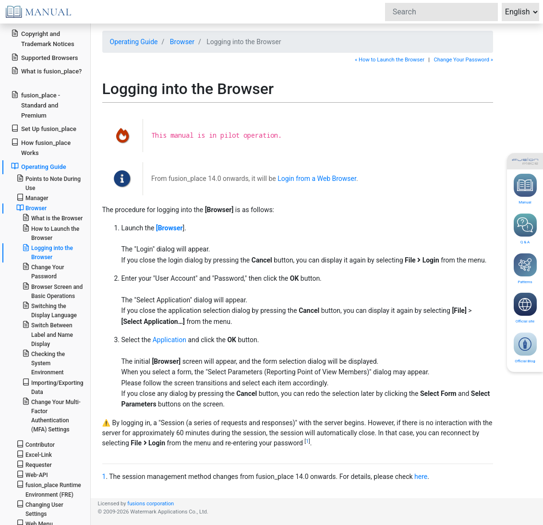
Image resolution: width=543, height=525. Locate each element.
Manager (32, 197)
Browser (182, 42)
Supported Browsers (44, 57)
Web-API (32, 474)
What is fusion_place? (46, 71)
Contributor (35, 444)
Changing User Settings (39, 508)
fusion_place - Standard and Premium (35, 105)
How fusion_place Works (41, 147)
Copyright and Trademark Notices (42, 38)
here (420, 476)
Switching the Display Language (49, 310)
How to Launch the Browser (50, 232)
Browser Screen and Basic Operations (52, 290)
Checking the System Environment (43, 362)
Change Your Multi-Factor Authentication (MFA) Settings (51, 415)
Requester (34, 464)
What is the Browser (52, 218)
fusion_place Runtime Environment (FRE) (48, 489)
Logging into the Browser (47, 252)
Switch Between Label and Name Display (47, 334)
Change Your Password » (463, 60)
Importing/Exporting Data (53, 386)
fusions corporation (150, 504)
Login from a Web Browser (317, 178)
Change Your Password (43, 271)
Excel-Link (34, 454)
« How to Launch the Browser (389, 60)
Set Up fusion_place (43, 128)
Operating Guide (134, 42)
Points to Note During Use (48, 182)
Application (169, 340)
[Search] (441, 12)
